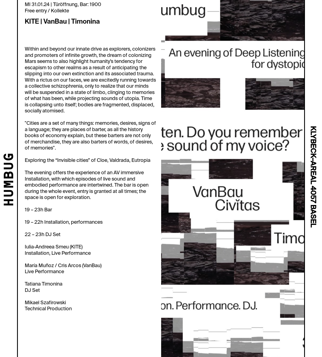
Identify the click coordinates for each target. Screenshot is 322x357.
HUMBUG (9, 180)
